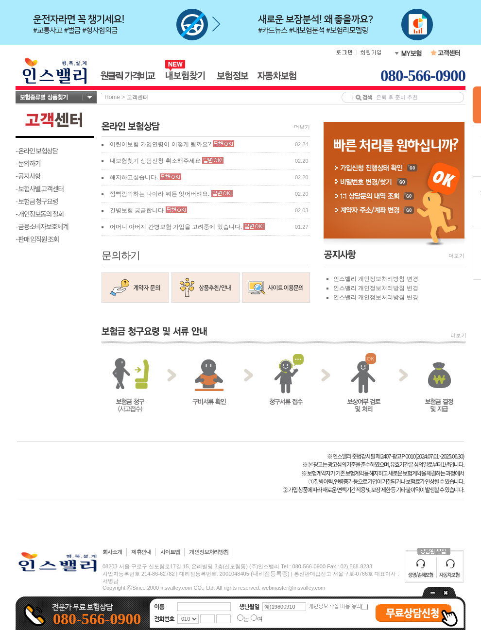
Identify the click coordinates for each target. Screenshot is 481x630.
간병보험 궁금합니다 (137, 210)
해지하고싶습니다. (134, 177)
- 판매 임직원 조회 (37, 239)
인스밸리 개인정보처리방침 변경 (375, 278)
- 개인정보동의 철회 (40, 214)
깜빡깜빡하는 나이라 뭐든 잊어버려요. (160, 193)
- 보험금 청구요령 (37, 201)
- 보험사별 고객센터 (40, 188)
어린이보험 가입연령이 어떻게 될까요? (160, 144)
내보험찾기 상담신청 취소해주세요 (155, 160)
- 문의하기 (28, 163)
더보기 (302, 127)
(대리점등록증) (270, 573)
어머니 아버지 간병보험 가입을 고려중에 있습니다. (176, 226)
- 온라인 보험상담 (37, 150)
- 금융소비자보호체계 (42, 226)
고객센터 (137, 97)
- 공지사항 (28, 176)
